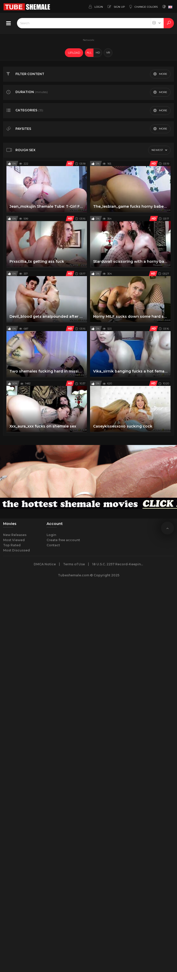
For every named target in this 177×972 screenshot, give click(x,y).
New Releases (14, 535)
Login (51, 535)
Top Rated (12, 545)
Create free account (63, 540)
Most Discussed (16, 550)
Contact (53, 545)
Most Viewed (14, 540)
